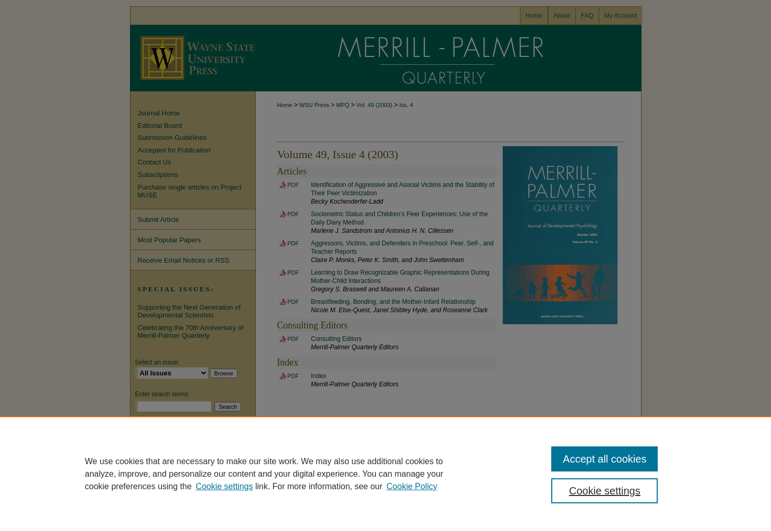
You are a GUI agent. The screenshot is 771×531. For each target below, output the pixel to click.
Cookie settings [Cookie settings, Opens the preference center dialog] (604, 491)
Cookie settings (224, 486)
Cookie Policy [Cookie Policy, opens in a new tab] (412, 486)
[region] (385, 473)
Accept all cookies (604, 459)
